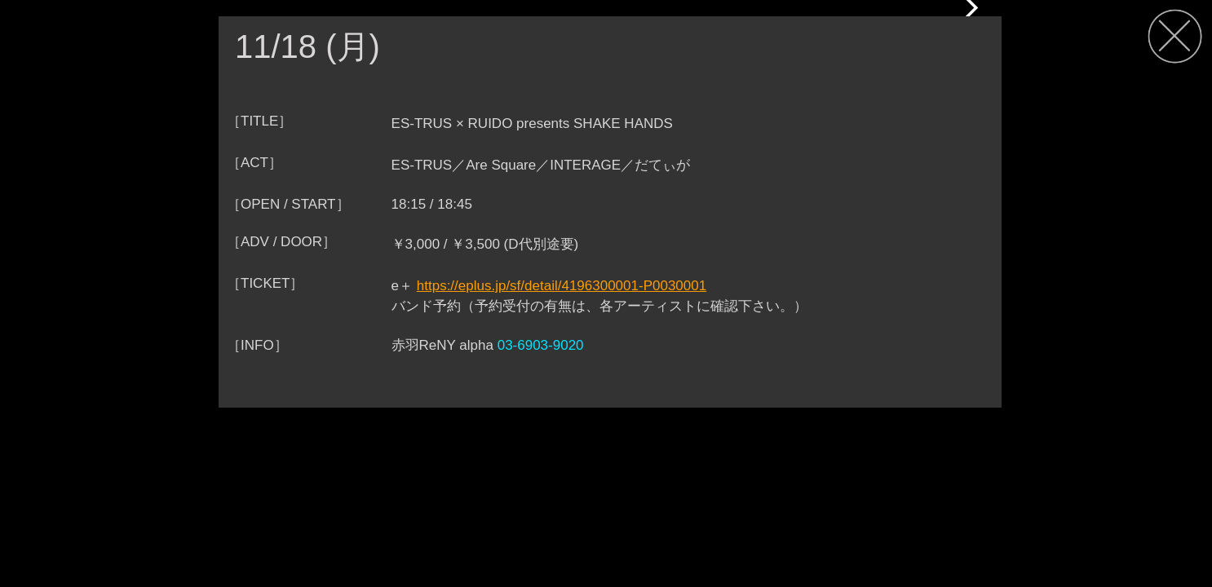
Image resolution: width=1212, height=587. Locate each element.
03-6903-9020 (541, 345)
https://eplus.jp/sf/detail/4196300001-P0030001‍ (561, 286)
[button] (969, 8)
